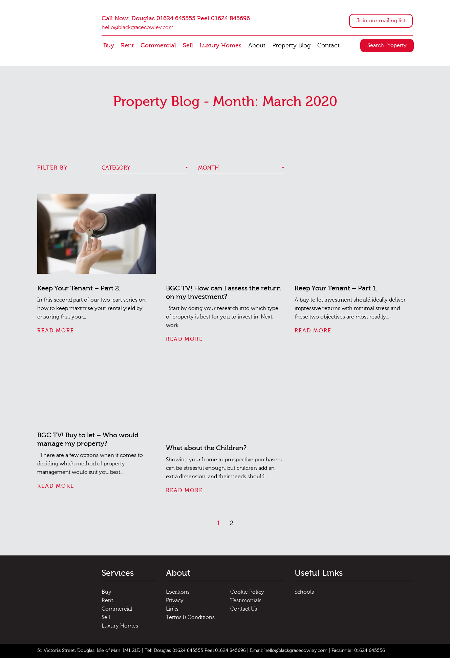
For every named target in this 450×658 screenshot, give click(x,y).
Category (116, 168)
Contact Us (243, 609)
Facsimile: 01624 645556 (358, 650)
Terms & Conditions (190, 617)
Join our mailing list (381, 21)
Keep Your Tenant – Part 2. (79, 288)
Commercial (158, 45)
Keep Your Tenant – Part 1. (336, 288)
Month (208, 168)
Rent (127, 45)
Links (172, 609)
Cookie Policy (247, 592)
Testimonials (245, 600)
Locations (178, 592)
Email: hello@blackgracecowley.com (288, 650)
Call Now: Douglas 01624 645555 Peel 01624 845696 (176, 18)
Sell (188, 45)
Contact (328, 45)
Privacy (175, 600)
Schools (304, 592)
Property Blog (291, 45)
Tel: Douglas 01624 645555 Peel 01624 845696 (195, 650)
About (256, 45)
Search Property (387, 46)
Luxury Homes (220, 45)
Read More (55, 331)
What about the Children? (206, 448)
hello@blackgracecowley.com (138, 28)
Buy (108, 45)
